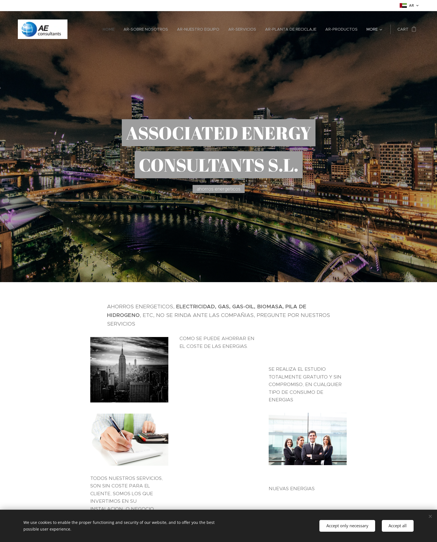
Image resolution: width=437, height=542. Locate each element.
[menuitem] (110, 29)
